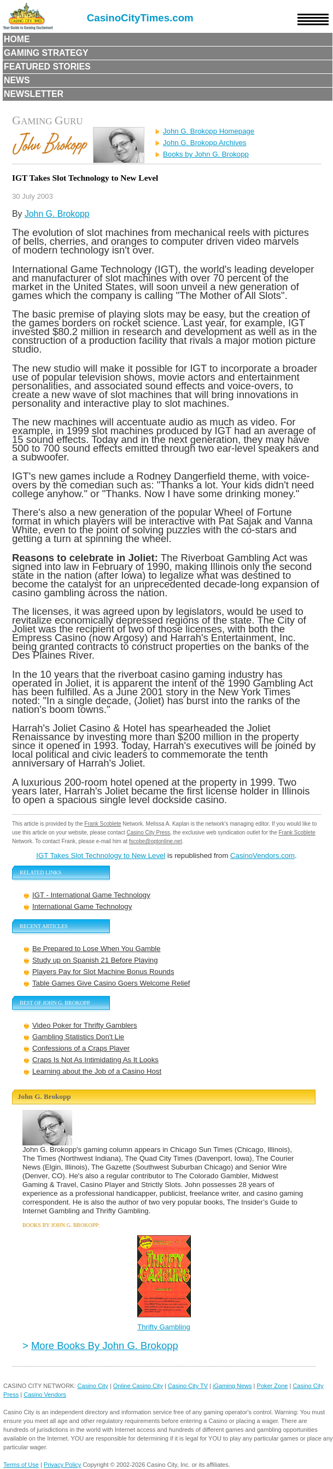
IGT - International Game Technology (91, 895)
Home (17, 39)
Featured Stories (47, 66)
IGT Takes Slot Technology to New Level (100, 855)
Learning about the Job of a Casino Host (96, 1071)
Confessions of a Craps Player (81, 1048)
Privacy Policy (62, 1464)
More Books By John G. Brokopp (104, 1345)
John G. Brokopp (57, 213)
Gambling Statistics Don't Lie (78, 1037)
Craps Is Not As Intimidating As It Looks (95, 1060)
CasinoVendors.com (262, 855)
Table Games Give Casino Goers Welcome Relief (111, 983)
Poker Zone (272, 1385)
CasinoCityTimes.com (140, 18)
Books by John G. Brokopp (206, 154)
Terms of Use (21, 1464)
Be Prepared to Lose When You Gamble (96, 948)
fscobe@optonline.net (155, 841)
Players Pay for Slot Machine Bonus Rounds (103, 971)
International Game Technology (82, 906)
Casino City (93, 1385)
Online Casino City (138, 1385)
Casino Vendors (45, 1394)
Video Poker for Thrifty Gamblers (84, 1025)
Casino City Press (148, 832)
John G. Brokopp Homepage (208, 131)
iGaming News (232, 1385)
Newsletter (33, 94)
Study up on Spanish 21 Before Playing (94, 960)
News (17, 80)
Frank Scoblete (102, 824)
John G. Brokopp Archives (204, 143)
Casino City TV (188, 1385)
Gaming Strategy (46, 52)
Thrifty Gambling (163, 1327)
